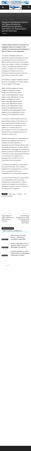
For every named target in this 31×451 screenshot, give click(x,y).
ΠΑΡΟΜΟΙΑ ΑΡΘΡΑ (8, 228)
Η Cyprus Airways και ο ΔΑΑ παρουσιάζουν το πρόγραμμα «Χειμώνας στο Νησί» (20, 253)
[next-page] (5, 259)
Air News (7, 265)
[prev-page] (3, 259)
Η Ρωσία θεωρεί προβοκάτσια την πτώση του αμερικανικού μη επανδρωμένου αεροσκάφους (22, 219)
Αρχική (2, 11)
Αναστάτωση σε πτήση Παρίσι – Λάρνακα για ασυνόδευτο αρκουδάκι (18, 237)
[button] (2, 7)
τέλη (25, 194)
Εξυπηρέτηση (9, 11)
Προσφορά (19, 194)
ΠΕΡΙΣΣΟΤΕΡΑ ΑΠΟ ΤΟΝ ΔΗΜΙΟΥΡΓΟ (12, 231)
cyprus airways (12, 194)
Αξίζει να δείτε (5, 19)
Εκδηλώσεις (4, 255)
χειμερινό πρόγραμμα (7, 196)
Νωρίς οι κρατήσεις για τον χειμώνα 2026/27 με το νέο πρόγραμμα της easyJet (19, 245)
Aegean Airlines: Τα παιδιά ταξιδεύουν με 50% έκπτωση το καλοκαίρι (8, 218)
